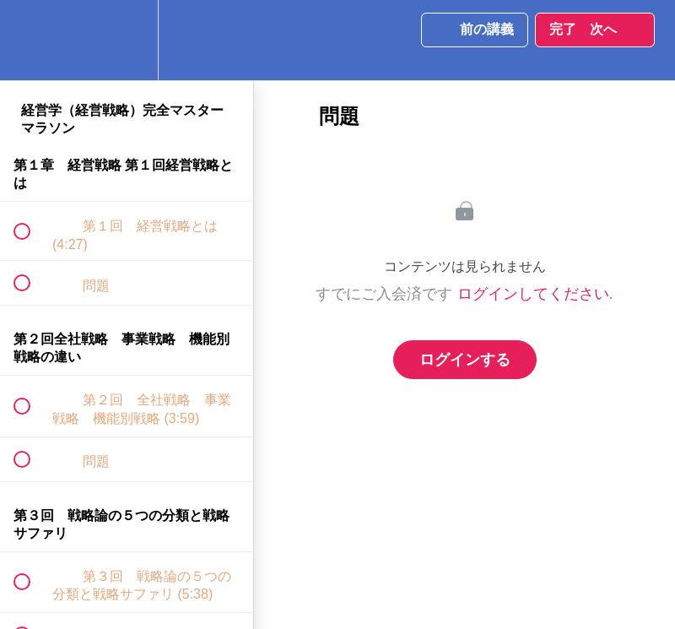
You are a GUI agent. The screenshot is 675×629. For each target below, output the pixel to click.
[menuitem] (126, 40)
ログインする (464, 359)
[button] (31, 40)
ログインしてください (533, 293)
